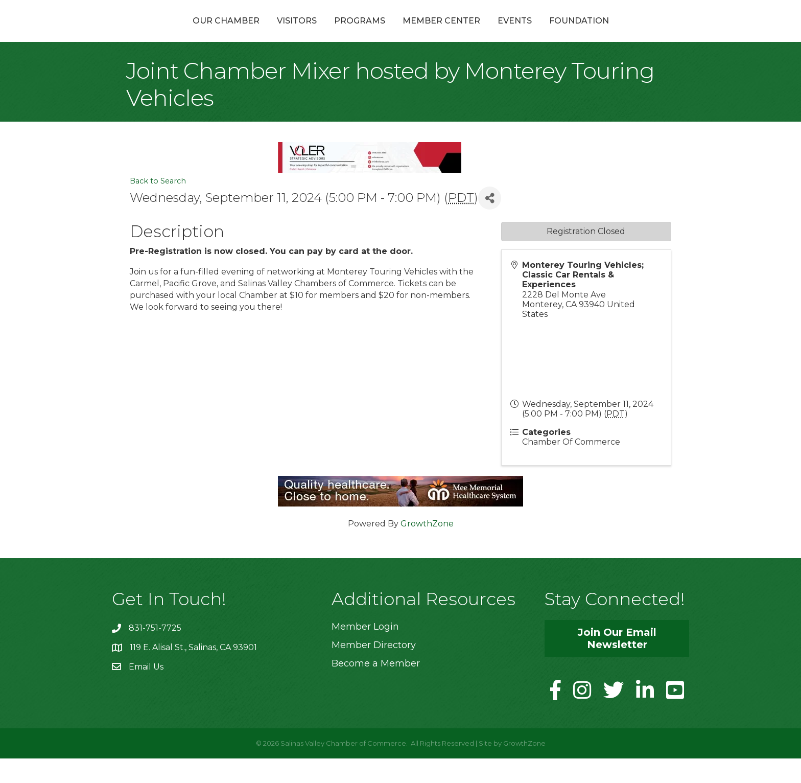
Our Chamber (171, 32)
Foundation (634, 32)
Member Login (365, 651)
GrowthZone (427, 548)
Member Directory (374, 669)
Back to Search (158, 205)
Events (569, 32)
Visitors (242, 32)
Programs (305, 32)
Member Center (496, 32)
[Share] (489, 222)
